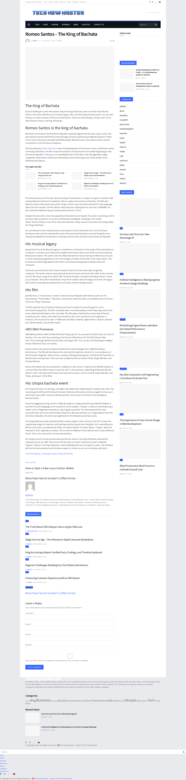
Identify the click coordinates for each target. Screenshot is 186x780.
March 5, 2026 (125, 242)
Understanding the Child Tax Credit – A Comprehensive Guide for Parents (147, 72)
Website (28, 645)
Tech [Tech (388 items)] (151, 700)
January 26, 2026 (126, 382)
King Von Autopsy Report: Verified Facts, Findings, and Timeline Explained (63, 552)
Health (123, 147)
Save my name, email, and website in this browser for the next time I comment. (56, 660)
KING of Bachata (49, 148)
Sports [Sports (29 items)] (144, 701)
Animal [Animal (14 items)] (27, 701)
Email (28, 634)
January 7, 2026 (125, 474)
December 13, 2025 (44, 178)
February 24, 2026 (126, 288)
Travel (123, 179)
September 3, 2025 (39, 582)
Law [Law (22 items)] (121, 701)
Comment (30, 613)
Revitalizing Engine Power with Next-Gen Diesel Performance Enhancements (139, 329)
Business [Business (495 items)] (43, 700)
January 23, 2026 (126, 428)
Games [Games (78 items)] (101, 700)
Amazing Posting (49, 453)
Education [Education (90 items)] (63, 700)
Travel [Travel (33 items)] (157, 701)
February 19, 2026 (126, 337)
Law (121, 156)
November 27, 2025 (91, 178)
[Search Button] (156, 24)
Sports (123, 170)
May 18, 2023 (140, 78)
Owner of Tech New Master (86, 745)
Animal (123, 106)
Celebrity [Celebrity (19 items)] (54, 701)
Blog (59, 41)
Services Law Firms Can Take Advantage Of (59, 714)
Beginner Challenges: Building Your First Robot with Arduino (56, 565)
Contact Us (82, 2)
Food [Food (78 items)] (94, 700)
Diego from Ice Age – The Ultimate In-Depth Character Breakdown (59, 539)
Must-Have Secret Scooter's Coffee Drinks (50, 593)
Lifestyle (75, 2)
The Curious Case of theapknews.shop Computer (147, 84)
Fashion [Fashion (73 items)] (86, 700)
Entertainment (126, 129)
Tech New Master (33, 453)
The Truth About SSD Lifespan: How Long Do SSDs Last (53, 526)
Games (122, 142)
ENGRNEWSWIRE (32, 531)
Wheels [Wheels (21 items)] (27, 704)
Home (122, 151)
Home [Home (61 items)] (117, 700)
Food (50, 2)
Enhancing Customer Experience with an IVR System (52, 578)
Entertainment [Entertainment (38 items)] (75, 700)
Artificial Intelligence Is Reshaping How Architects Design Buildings (68, 727)
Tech (45, 2)
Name (28, 624)
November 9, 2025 (44, 189)
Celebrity (124, 120)
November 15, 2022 (48, 41)
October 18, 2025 (90, 189)
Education (124, 124)
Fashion (55, 2)
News (69, 2)
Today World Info (65, 453)
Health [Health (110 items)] (109, 700)
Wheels (123, 183)
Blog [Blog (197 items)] (33, 700)
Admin (35, 41)
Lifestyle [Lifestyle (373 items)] (129, 700)
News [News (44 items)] (139, 700)
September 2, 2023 (142, 89)
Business (63, 2)
